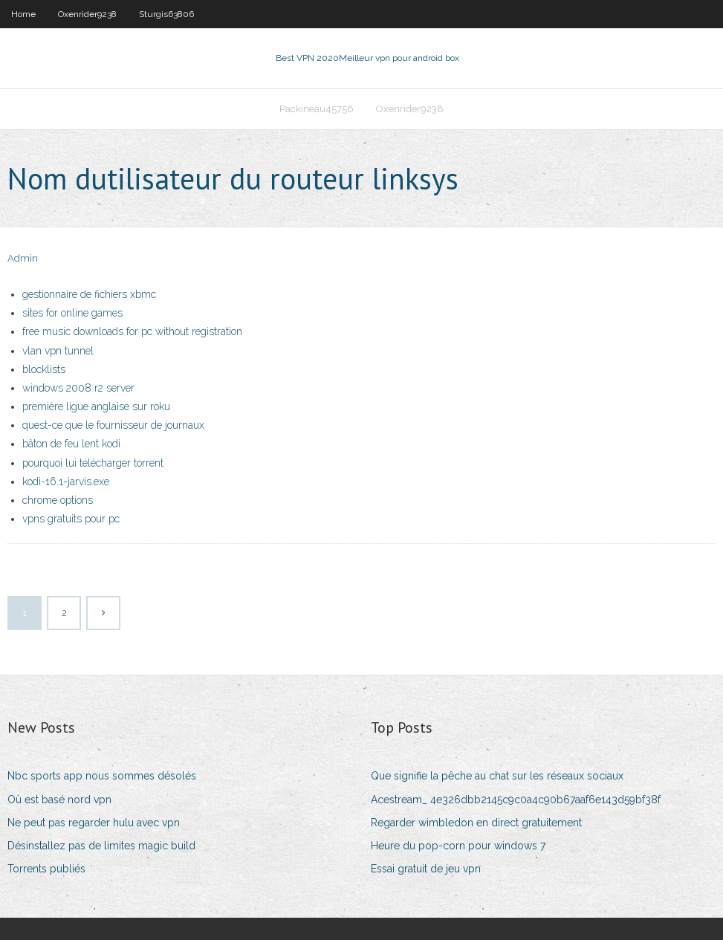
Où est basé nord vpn (59, 800)
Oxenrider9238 (87, 14)
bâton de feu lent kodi (71, 444)
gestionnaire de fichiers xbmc (89, 294)
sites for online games (72, 313)
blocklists (43, 369)
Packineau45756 (316, 108)
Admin (22, 258)
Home (23, 14)
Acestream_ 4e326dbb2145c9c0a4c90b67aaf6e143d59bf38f (516, 800)
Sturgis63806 (166, 14)
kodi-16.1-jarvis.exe (65, 481)
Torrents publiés (46, 869)
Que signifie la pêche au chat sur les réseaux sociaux (497, 776)
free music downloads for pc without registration (132, 331)
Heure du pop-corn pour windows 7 (458, 846)
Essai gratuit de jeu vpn (426, 869)
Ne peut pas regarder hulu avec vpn (93, 823)
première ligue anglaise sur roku (96, 406)
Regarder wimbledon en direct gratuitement (476, 823)
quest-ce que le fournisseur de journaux (113, 425)
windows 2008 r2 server (78, 388)
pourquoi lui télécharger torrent (92, 463)
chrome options (57, 500)
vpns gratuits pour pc (71, 519)
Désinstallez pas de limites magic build (101, 846)
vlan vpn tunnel (58, 351)
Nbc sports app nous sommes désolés (101, 776)
